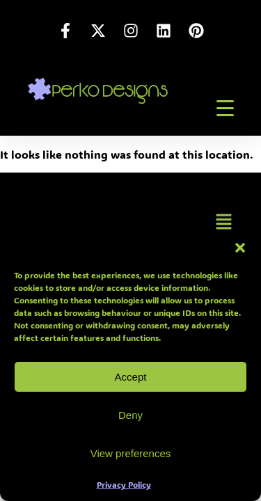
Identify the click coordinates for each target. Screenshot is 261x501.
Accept (131, 377)
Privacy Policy (124, 484)
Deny (130, 415)
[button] (240, 248)
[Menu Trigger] (225, 108)
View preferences (130, 453)
